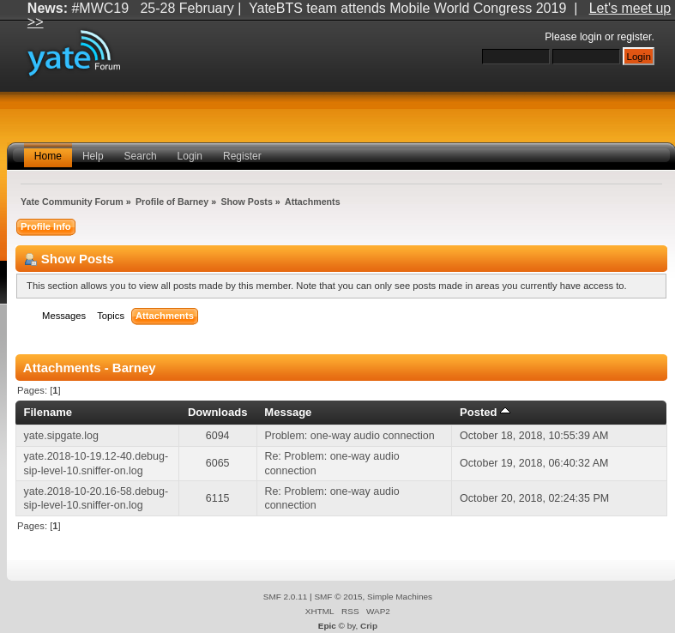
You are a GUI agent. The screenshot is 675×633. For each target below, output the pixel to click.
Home (48, 156)
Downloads (218, 412)
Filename (47, 412)
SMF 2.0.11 (285, 596)
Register (242, 156)
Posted (485, 412)
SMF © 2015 (338, 596)
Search (140, 156)
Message (287, 412)
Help (93, 156)
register (634, 37)
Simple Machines (399, 596)
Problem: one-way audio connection (349, 436)
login (591, 37)
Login (190, 156)
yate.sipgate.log (61, 436)
